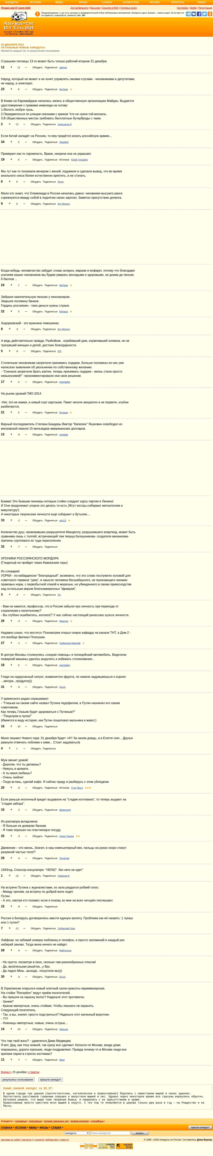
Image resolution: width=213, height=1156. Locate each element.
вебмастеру (52, 1139)
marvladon (64, 382)
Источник (64, 159)
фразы (44, 1127)
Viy (59, 594)
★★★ (88, 788)
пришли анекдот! (200, 1127)
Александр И (64, 124)
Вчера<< (6, 1072)
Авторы (154, 2)
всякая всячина (80, 1121)
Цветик (63, 67)
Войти (193, 8)
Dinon (61, 181)
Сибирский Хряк (66, 928)
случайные (97, 1121)
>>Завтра (33, 1072)
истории (20, 1127)
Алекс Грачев (66, 836)
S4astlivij (63, 142)
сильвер (63, 434)
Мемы (59, 2)
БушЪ (62, 687)
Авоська (63, 1029)
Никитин (63, 621)
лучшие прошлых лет (56, 1121)
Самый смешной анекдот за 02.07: (28, 1088)
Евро (62, 1060)
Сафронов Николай (69, 643)
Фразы (83, 2)
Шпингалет (65, 810)
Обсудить (37, 67)
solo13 (62, 520)
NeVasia (63, 89)
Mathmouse (65, 950)
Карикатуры (131, 2)
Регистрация (205, 8)
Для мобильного (79, 8)
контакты (27, 1139)
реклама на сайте (10, 1139)
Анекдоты (11, 2)
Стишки (107, 2)
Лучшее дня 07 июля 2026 (16, 8)
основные (21, 1121)
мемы (33, 1127)
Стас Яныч (77, 788)
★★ (78, 836)
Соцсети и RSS (110, 8)
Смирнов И (64, 876)
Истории (35, 2)
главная (6, 1127)
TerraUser (64, 858)
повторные (35, 1121)
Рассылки (95, 8)
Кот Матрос (64, 204)
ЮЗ (59, 351)
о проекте (39, 1139)
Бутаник (63, 412)
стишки (56, 1127)
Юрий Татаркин (79, 159)
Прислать (177, 2)
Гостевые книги (129, 8)
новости (64, 1139)
